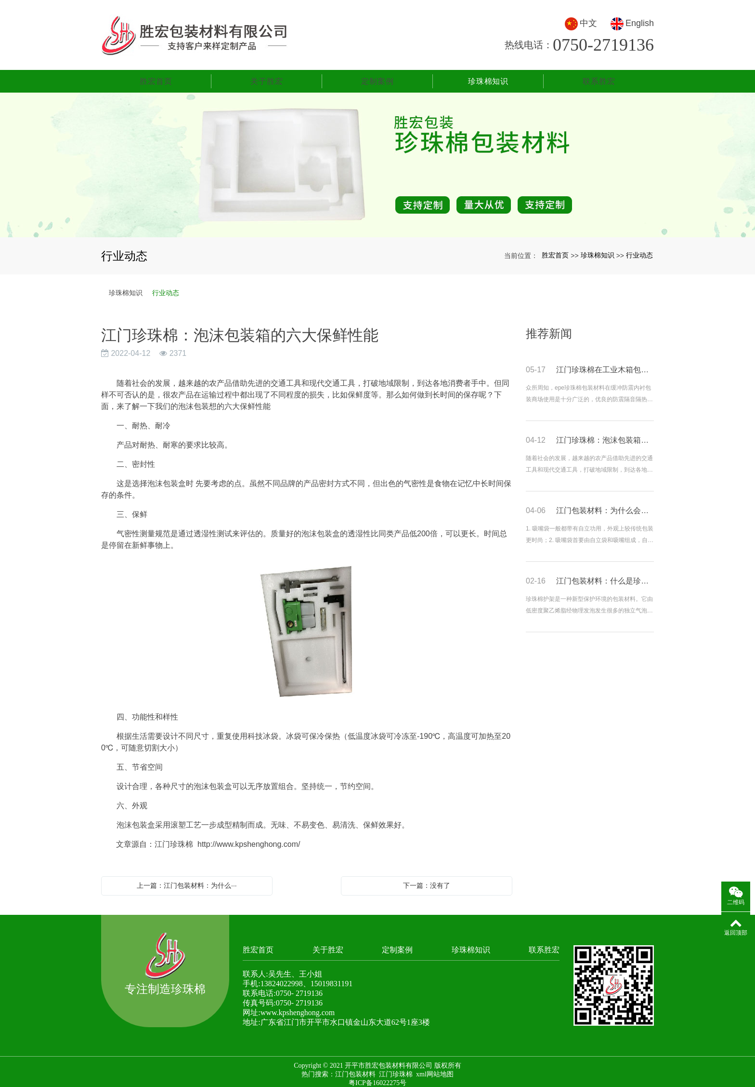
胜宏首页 (156, 76)
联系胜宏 (599, 76)
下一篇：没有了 (426, 880)
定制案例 (377, 76)
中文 (581, 20)
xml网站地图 (435, 1069)
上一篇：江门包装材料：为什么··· (187, 880)
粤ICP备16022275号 (377, 1077)
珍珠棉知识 (488, 76)
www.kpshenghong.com (297, 1007)
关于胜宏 (266, 76)
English (632, 20)
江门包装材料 (355, 1069)
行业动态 (639, 250)
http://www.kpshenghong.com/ (248, 839)
